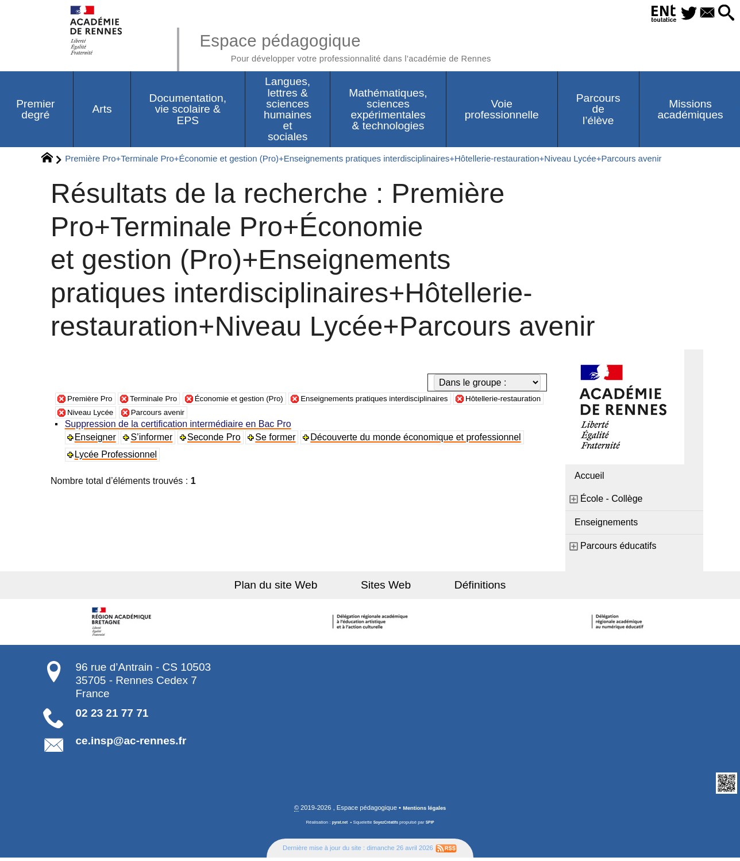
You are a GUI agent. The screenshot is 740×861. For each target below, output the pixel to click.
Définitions (462, 588)
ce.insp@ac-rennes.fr (131, 743)
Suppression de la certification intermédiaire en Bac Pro (180, 427)
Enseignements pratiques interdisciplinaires (425, 401)
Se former (279, 440)
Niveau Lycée (202, 415)
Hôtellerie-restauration (112, 415)
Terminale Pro (167, 401)
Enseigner (97, 440)
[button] (723, 13)
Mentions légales (424, 811)
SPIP (434, 825)
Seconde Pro (217, 440)
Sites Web (386, 588)
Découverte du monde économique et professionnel (419, 440)
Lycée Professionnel (117, 457)
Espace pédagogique (374, 46)
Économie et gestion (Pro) (266, 401)
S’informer (154, 440)
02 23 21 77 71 (112, 716)
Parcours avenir (280, 415)
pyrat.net (336, 825)
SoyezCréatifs (387, 825)
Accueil (589, 478)
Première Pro (94, 401)
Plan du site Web (294, 588)
